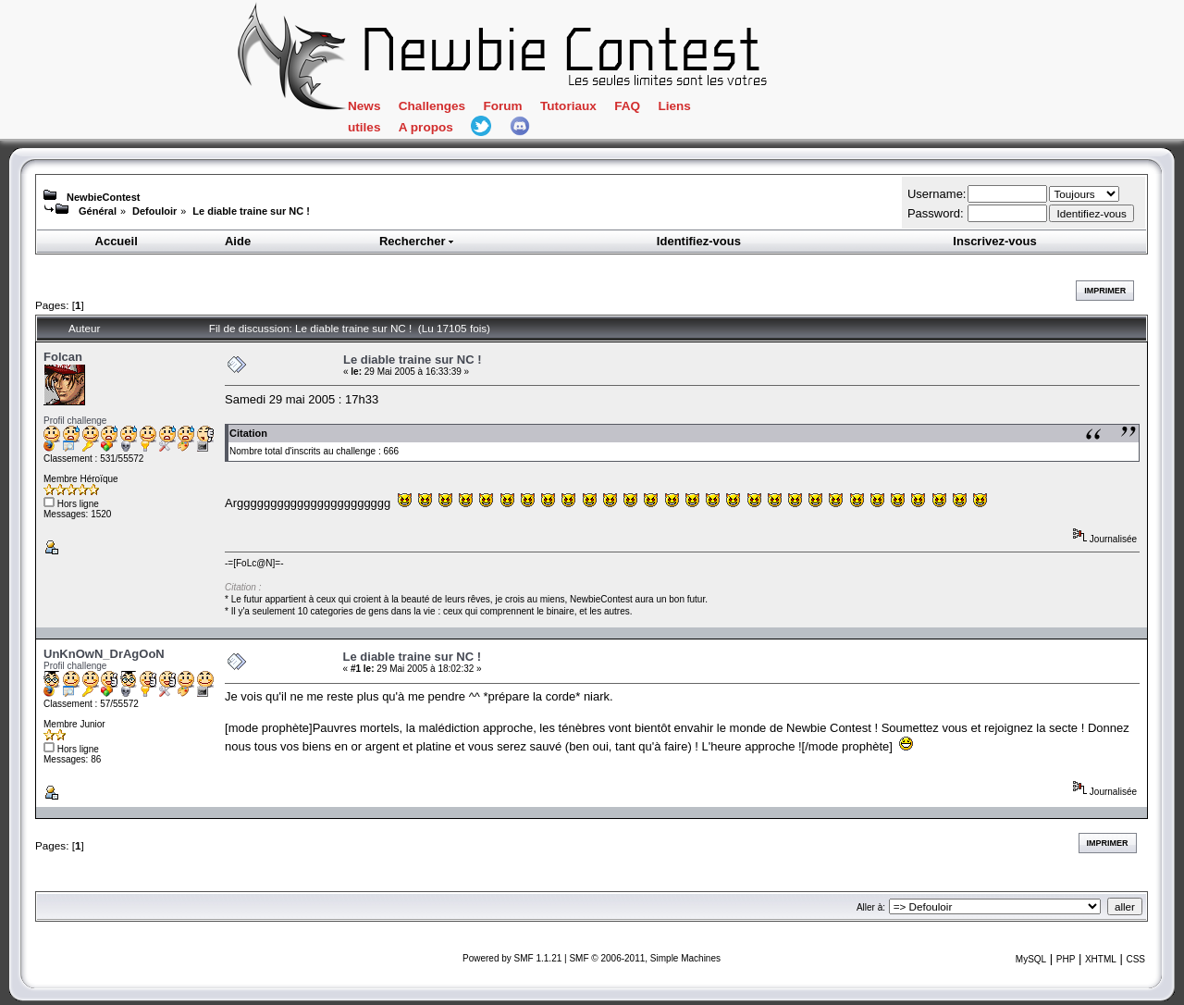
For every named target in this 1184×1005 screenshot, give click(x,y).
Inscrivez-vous (994, 241)
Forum (502, 106)
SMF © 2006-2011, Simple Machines (645, 958)
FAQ (627, 106)
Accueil (116, 241)
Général (98, 211)
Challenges (432, 106)
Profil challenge (74, 421)
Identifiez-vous (699, 241)
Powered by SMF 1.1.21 (511, 958)
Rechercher (417, 241)
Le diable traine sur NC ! (251, 211)
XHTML (1100, 959)
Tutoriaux (568, 106)
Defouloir (154, 211)
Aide (238, 241)
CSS (1135, 959)
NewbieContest (103, 197)
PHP (1066, 959)
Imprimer (1105, 290)
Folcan (62, 357)
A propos (426, 127)
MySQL (1031, 959)
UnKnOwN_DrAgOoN (104, 654)
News (364, 106)
